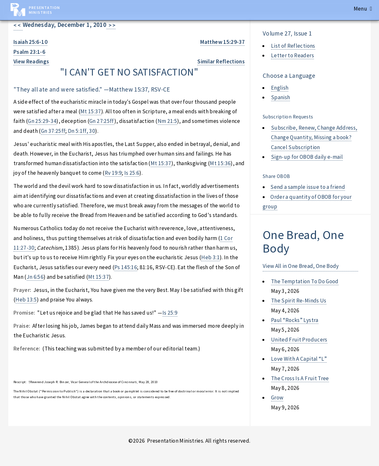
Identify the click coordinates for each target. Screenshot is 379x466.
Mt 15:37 (90, 111)
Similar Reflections (221, 61)
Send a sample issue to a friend (307, 186)
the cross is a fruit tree (300, 378)
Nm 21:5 (167, 121)
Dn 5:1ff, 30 (81, 130)
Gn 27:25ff (101, 121)
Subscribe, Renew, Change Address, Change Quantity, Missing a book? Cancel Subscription (314, 137)
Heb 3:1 (210, 257)
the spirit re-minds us (298, 300)
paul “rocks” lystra (294, 320)
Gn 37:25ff (53, 130)
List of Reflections (293, 45)
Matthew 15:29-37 (222, 41)
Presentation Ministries (44, 10)
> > (111, 25)
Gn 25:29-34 (42, 121)
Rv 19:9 (113, 172)
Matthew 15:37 (128, 89)
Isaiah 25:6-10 (30, 41)
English (279, 87)
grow (277, 397)
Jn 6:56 (35, 276)
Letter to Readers (292, 55)
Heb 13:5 (26, 299)
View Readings (31, 61)
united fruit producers (299, 339)
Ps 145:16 (125, 267)
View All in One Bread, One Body (301, 265)
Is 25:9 (169, 312)
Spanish (280, 97)
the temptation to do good (305, 281)
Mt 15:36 (220, 163)
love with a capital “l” (299, 358)
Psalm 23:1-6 (29, 51)
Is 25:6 (131, 172)
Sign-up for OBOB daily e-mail (307, 156)
